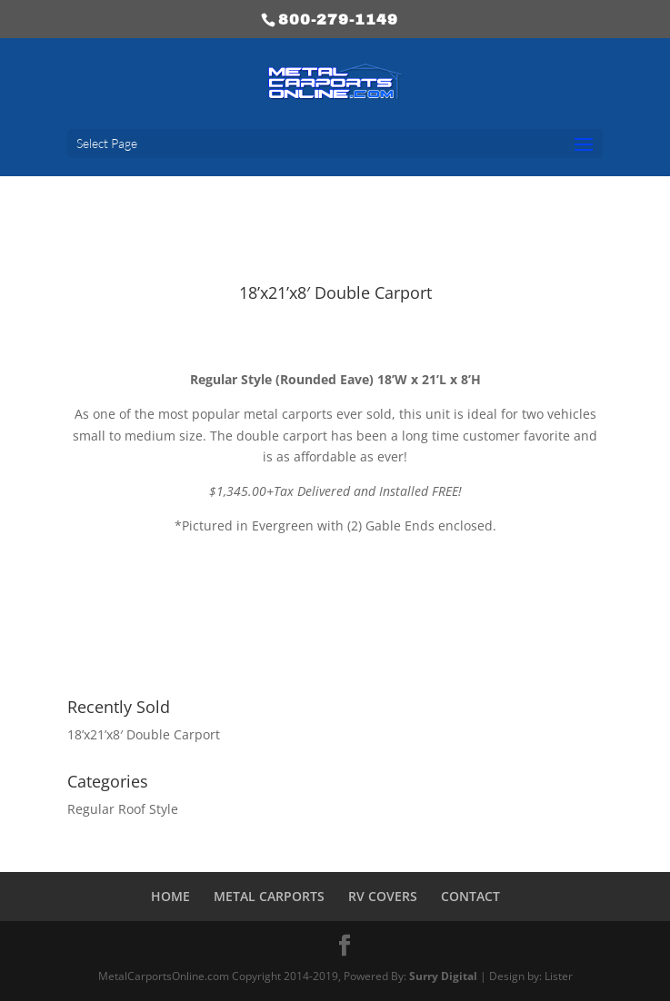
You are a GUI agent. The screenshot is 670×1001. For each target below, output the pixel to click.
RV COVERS (382, 896)
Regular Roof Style (122, 809)
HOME (170, 896)
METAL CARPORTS (269, 896)
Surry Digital (443, 976)
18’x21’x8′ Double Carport (143, 734)
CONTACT (470, 896)
